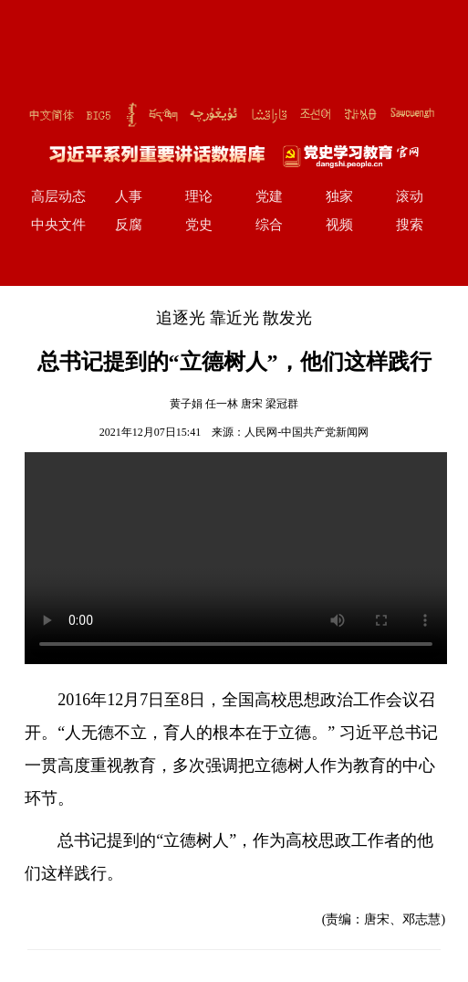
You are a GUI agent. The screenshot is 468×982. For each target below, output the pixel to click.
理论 (199, 196)
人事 (128, 196)
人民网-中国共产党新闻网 (306, 432)
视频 (339, 224)
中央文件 (58, 224)
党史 (199, 224)
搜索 (409, 224)
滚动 (409, 196)
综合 (269, 224)
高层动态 (58, 196)
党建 (269, 196)
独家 (339, 196)
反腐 (128, 224)
